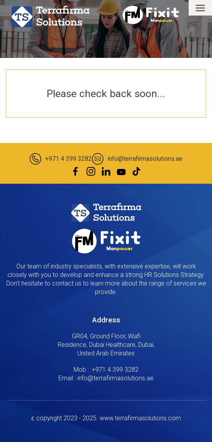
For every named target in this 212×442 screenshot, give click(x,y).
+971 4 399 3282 (68, 158)
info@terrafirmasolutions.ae (144, 158)
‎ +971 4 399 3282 (114, 369)
